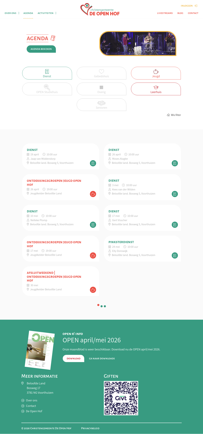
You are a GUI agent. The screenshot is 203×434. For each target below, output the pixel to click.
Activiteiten (45, 13)
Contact (193, 13)
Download (73, 358)
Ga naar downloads (102, 358)
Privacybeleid (90, 428)
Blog (180, 13)
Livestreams (165, 13)
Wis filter (174, 115)
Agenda (28, 13)
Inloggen (189, 5)
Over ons (10, 13)
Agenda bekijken (41, 48)
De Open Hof (34, 411)
